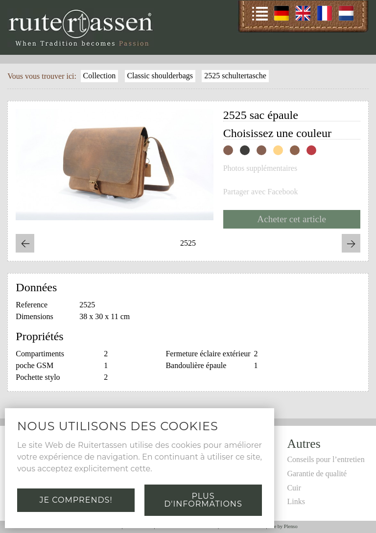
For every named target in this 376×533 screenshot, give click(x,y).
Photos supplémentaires (260, 168)
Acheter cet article (291, 219)
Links (296, 501)
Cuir (294, 488)
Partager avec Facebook (260, 192)
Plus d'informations (203, 500)
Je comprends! (75, 500)
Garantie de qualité (317, 473)
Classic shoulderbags (160, 75)
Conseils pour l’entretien (325, 459)
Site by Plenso (282, 526)
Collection (99, 75)
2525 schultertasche (235, 75)
